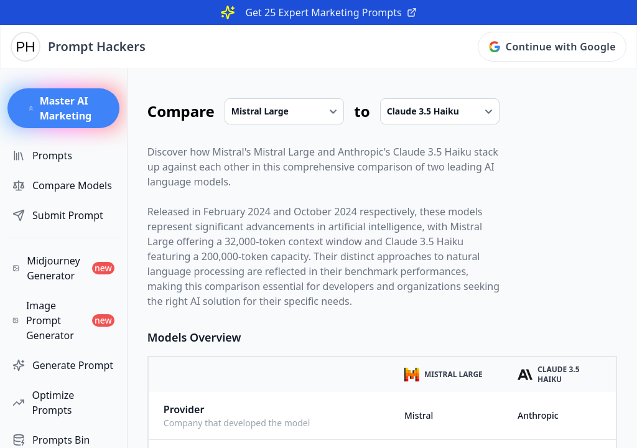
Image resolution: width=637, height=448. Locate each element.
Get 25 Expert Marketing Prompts (330, 12)
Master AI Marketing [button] (59, 108)
